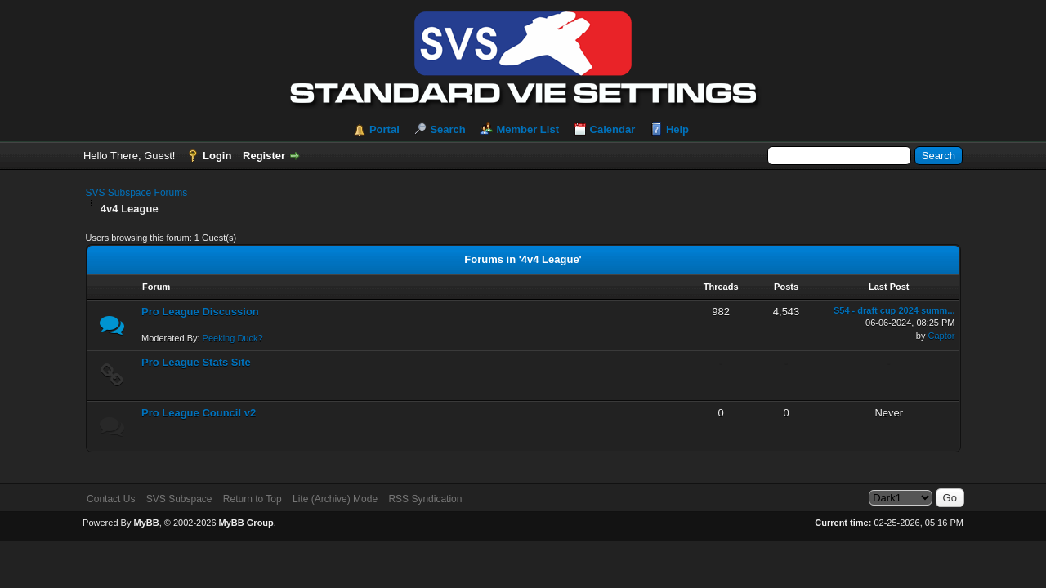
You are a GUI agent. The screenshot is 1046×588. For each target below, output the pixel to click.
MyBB (146, 523)
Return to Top (252, 499)
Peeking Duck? (233, 338)
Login (217, 155)
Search (447, 129)
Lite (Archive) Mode (335, 499)
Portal (384, 129)
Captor (941, 336)
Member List (527, 129)
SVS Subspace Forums (137, 192)
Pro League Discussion (200, 311)
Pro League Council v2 (198, 413)
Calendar (613, 129)
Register (264, 155)
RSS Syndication (425, 499)
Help (677, 129)
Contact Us (111, 499)
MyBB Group (246, 523)
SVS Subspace (179, 499)
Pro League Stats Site (196, 362)
